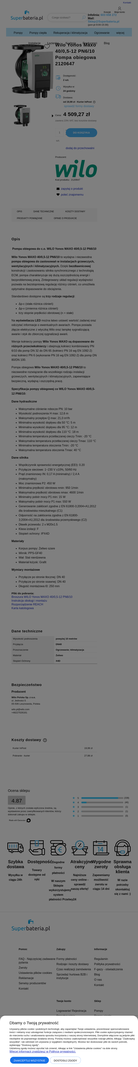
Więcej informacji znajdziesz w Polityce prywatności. (43, 1051)
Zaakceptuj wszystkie (29, 1060)
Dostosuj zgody (65, 1060)
